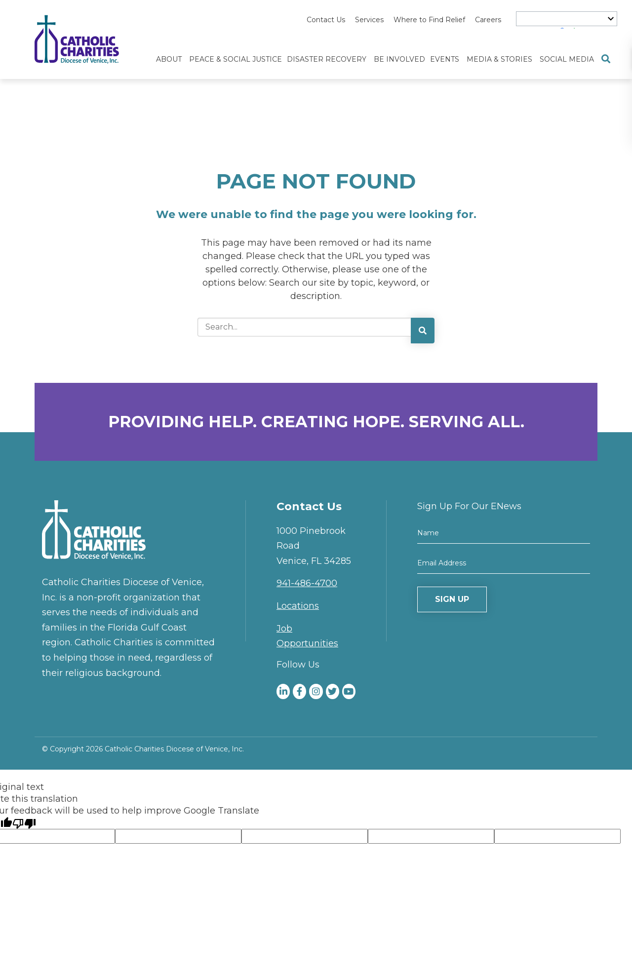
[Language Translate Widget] (566, 18)
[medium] (283, 691)
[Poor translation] (24, 823)
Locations (297, 605)
